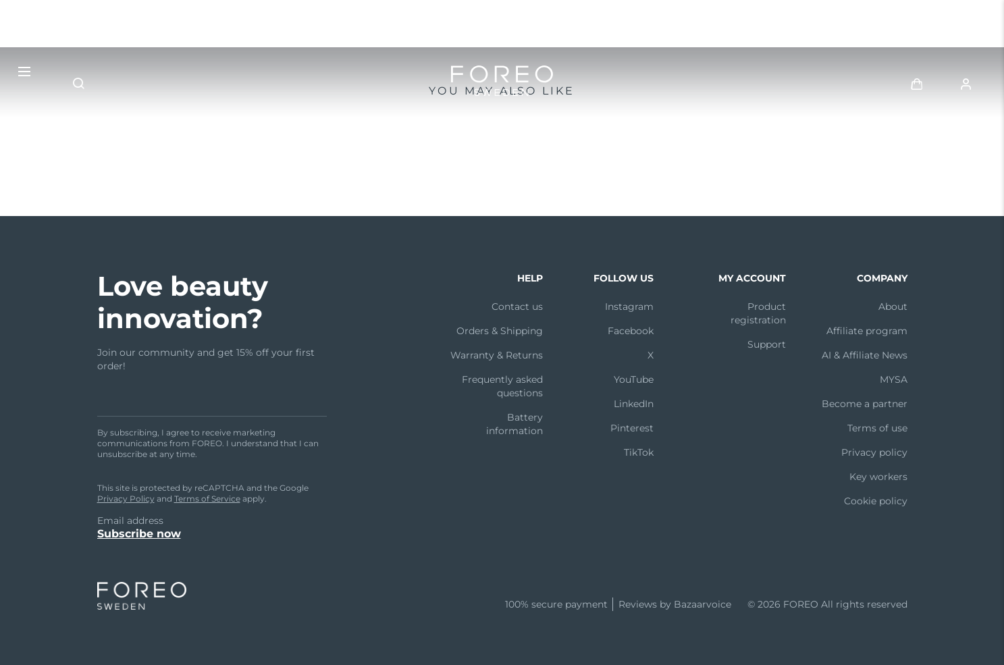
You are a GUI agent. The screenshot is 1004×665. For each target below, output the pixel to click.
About (892, 306)
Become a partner (864, 404)
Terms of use (877, 428)
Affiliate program (866, 331)
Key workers (878, 477)
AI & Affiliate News (864, 355)
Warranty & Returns (496, 355)
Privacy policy (874, 452)
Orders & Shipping (499, 331)
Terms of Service (207, 499)
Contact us (517, 306)
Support (766, 344)
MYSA (893, 379)
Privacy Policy (126, 499)
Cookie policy (875, 501)
